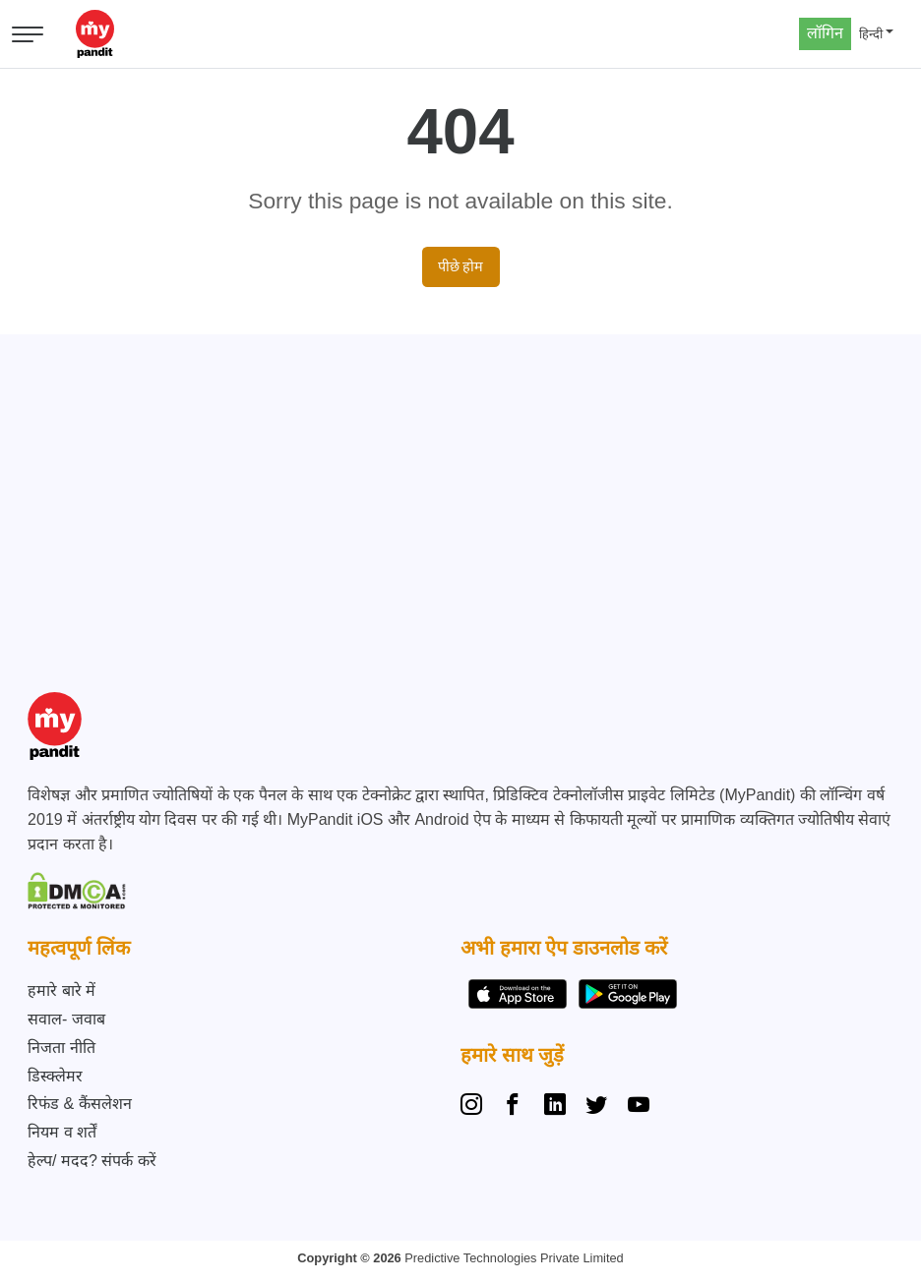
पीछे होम (461, 266)
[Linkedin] (555, 1107)
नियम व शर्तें (62, 1132)
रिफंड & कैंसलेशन (80, 1103)
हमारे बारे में (61, 990)
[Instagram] (475, 1107)
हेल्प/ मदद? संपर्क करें (92, 1160)
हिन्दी (871, 34)
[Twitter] (596, 1107)
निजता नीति (61, 1047)
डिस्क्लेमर (55, 1076)
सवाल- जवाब (66, 1019)
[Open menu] (27, 34)
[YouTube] (638, 1107)
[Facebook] (512, 1107)
